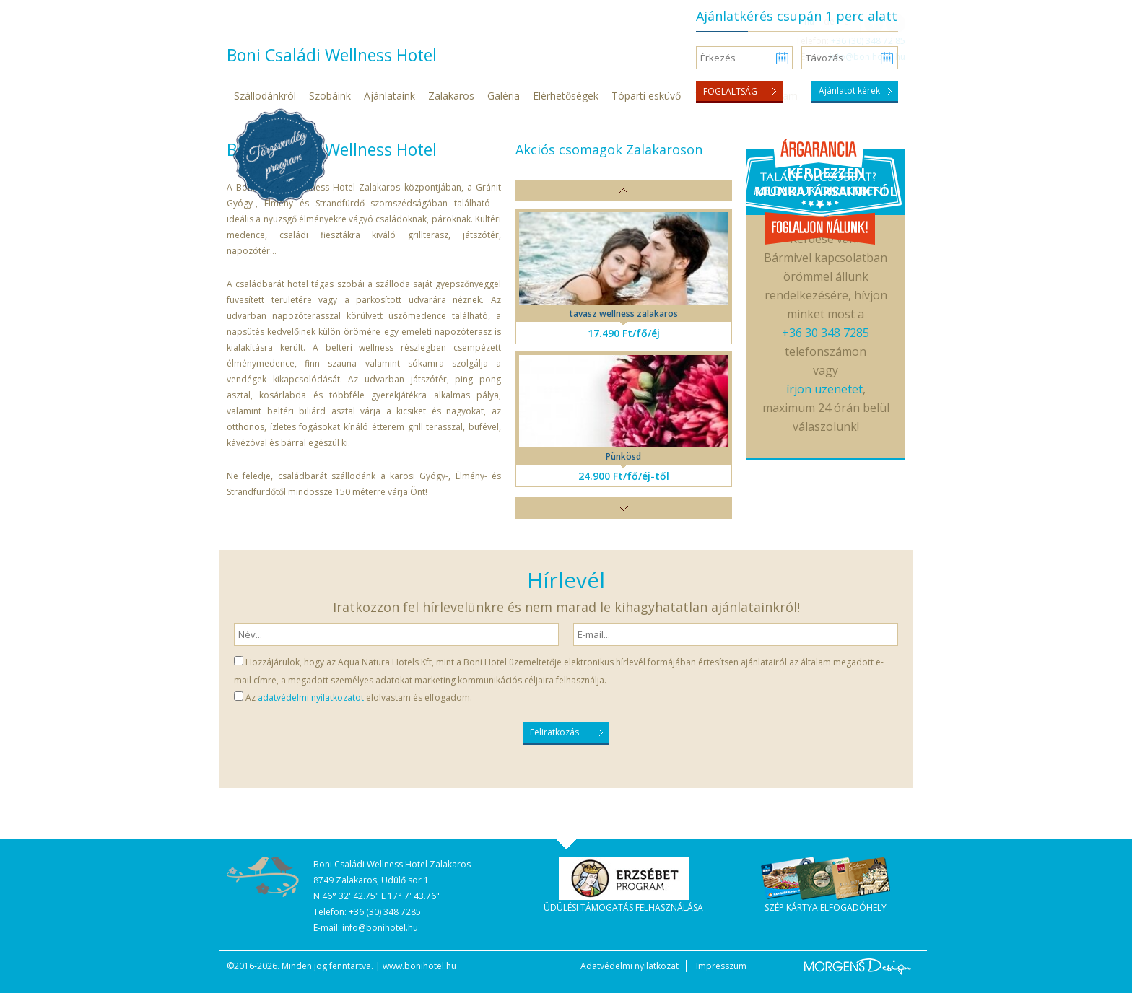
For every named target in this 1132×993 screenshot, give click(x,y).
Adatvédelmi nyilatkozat (629, 966)
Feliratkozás (554, 732)
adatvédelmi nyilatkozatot (311, 697)
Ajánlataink (389, 95)
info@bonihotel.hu (380, 928)
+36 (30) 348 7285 (385, 912)
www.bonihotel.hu (419, 966)
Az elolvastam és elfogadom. (358, 697)
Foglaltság (730, 91)
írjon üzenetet (824, 389)
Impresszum (721, 966)
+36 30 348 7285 (825, 333)
